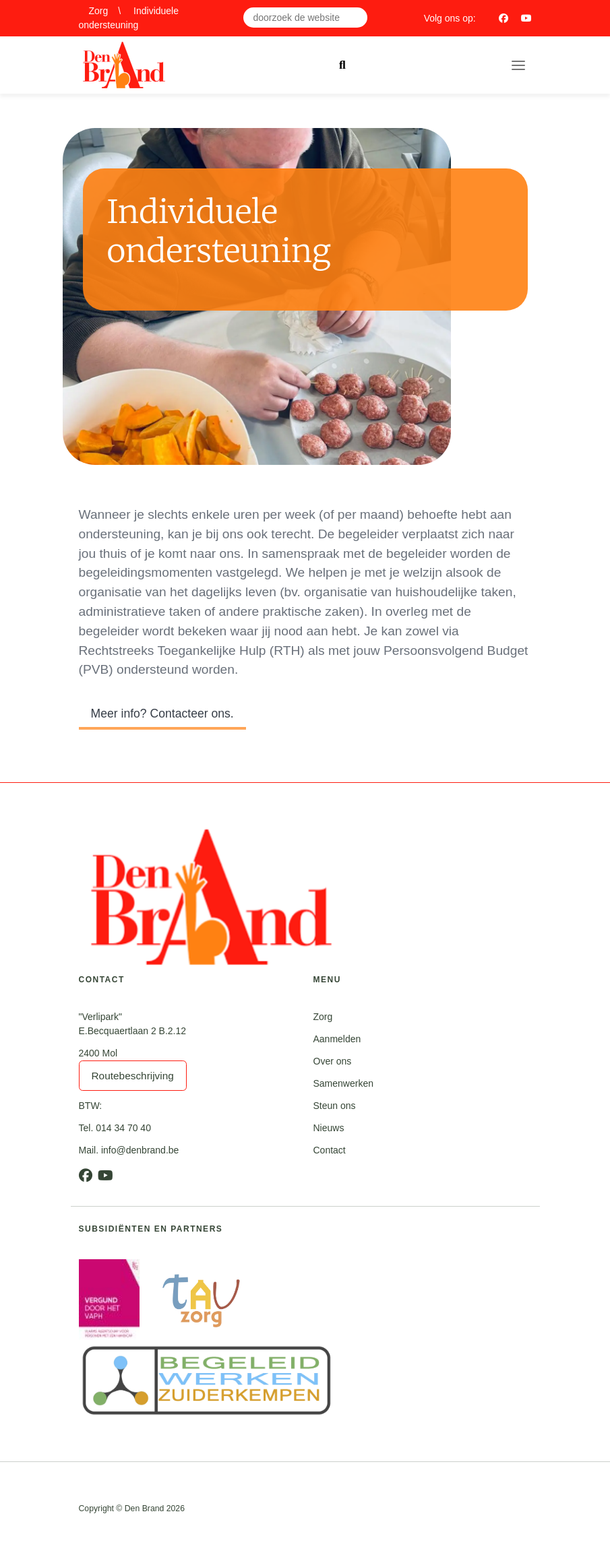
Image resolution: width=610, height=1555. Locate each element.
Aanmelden (337, 1039)
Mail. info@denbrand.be (129, 1150)
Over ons (332, 1061)
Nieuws (328, 1127)
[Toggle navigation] (518, 65)
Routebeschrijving (133, 1075)
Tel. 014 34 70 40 (115, 1127)
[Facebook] (503, 18)
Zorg (99, 10)
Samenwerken (343, 1083)
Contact (329, 1150)
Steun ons (334, 1105)
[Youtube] (526, 18)
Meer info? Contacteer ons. (162, 713)
